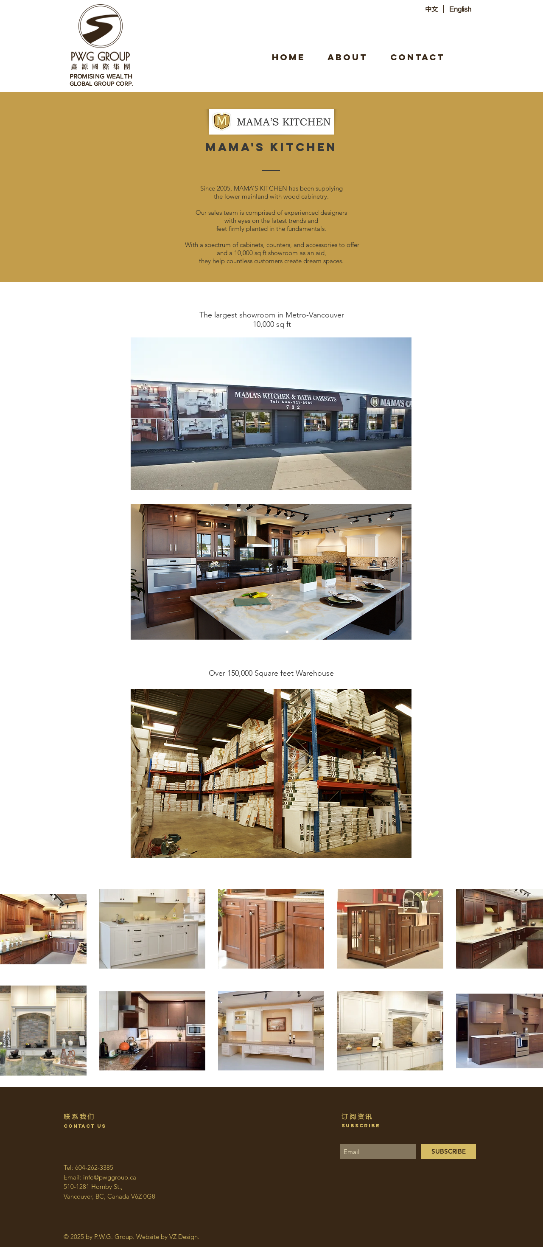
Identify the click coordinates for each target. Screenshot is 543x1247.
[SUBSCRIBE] (448, 1151)
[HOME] (288, 57)
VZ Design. (184, 1237)
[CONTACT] (417, 57)
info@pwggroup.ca (109, 1177)
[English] (460, 9)
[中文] (431, 9)
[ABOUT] (347, 57)
